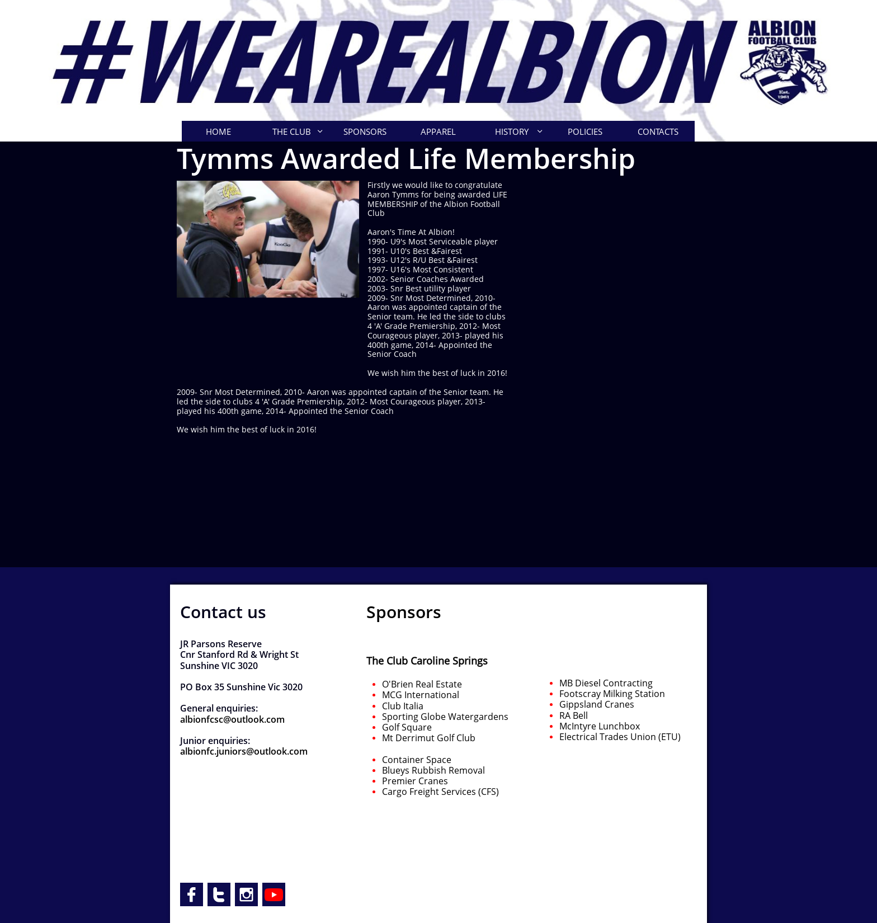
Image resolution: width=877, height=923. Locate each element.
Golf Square (407, 727)
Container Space (416, 760)
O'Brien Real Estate (422, 684)
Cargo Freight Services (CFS (439, 791)
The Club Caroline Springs (427, 660)
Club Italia (402, 706)
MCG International (420, 695)
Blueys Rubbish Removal (433, 770)
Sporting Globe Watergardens (446, 716)
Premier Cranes (415, 781)
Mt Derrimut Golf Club (428, 738)
